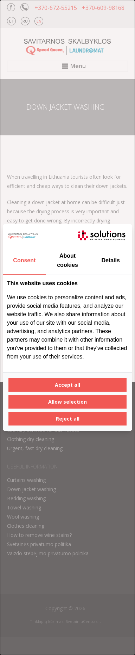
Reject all (67, 418)
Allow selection (67, 401)
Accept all (67, 384)
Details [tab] (110, 260)
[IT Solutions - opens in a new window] (101, 235)
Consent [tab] (24, 260)
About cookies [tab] (67, 260)
